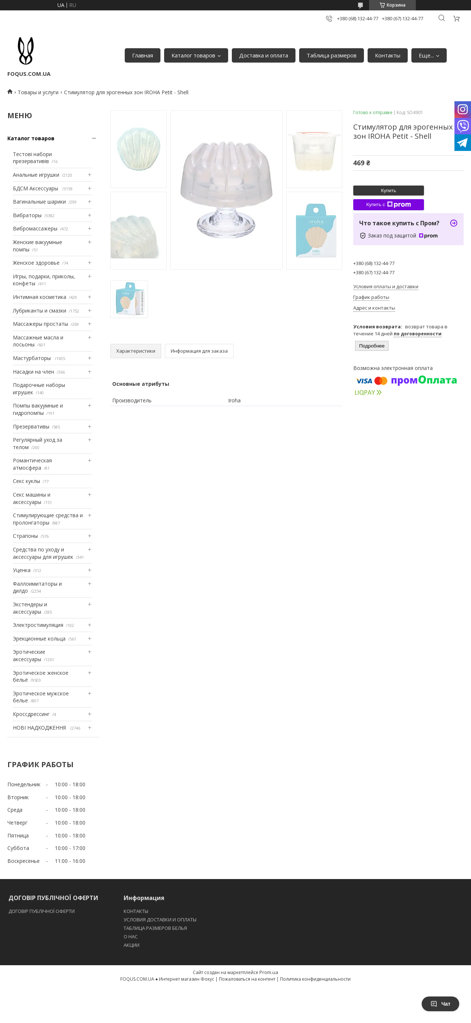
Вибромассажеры (35, 228)
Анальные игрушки (36, 174)
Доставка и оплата (263, 55)
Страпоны (25, 535)
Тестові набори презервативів (32, 158)
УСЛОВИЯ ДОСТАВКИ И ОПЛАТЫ (160, 919)
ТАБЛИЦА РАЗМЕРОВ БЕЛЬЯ (155, 928)
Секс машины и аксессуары (31, 498)
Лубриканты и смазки (39, 310)
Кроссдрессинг (31, 713)
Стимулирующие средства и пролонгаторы (48, 519)
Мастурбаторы (32, 357)
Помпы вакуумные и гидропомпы (38, 409)
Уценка (22, 570)
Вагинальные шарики (39, 201)
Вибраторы (27, 215)
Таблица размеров (332, 55)
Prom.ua (268, 972)
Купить (388, 190)
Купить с (388, 204)
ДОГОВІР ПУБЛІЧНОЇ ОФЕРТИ (42, 911)
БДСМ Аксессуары (36, 188)
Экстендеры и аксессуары (30, 608)
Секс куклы (26, 480)
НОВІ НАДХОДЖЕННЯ (40, 727)
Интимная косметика (39, 296)
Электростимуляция (38, 624)
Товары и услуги (38, 92)
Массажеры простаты (40, 323)
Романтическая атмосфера (32, 464)
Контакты (387, 55)
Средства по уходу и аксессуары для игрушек (43, 553)
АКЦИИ (131, 945)
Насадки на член (33, 371)
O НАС (131, 936)
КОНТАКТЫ (136, 911)
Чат (440, 1004)
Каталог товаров (193, 55)
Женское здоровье (36, 262)
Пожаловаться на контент (247, 979)
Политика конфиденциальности (315, 979)
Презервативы (31, 426)
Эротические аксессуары (29, 655)
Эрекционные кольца (39, 638)
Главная (142, 55)
